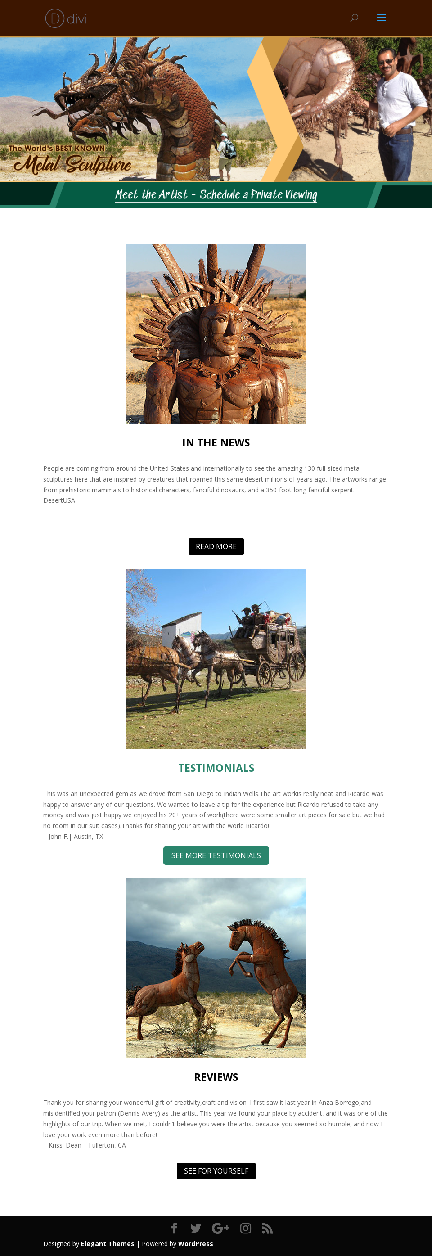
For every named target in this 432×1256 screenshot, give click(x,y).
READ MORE (216, 546)
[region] (216, 109)
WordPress (195, 1243)
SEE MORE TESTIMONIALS (216, 855)
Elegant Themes (108, 1243)
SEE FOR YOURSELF (216, 1171)
